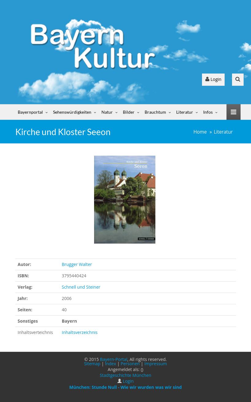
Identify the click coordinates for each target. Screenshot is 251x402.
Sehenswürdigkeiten (72, 112)
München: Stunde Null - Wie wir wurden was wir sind (125, 387)
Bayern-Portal (113, 359)
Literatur (184, 112)
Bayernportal (30, 112)
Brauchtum (155, 112)
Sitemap (92, 363)
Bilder (129, 112)
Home (200, 132)
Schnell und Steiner (81, 287)
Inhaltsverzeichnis (80, 332)
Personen (130, 363)
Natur (107, 112)
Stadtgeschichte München (125, 375)
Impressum (155, 363)
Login (213, 79)
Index (110, 363)
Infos (208, 112)
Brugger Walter (77, 264)
